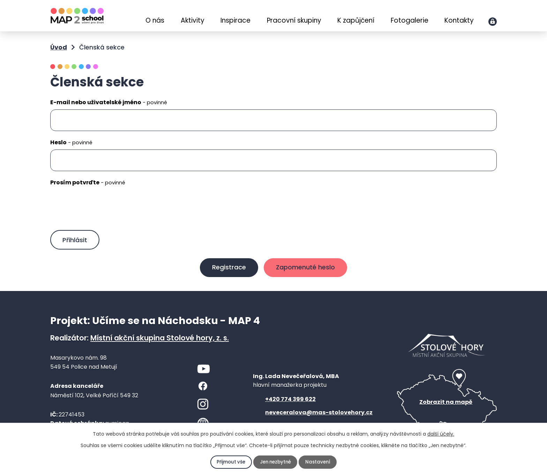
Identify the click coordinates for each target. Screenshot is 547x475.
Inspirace (235, 20)
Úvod (130, 16)
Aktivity (192, 20)
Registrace (227, 270)
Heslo (71, 142)
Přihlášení (492, 21)
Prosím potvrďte (87, 182)
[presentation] (103, 209)
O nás (154, 20)
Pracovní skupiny (294, 20)
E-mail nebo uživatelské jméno (108, 102)
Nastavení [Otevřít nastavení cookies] (319, 462)
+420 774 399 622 (290, 402)
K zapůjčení (355, 20)
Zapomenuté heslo (307, 270)
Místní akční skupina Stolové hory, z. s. (159, 341)
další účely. (440, 433)
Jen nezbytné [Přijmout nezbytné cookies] (275, 462)
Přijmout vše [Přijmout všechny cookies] (230, 462)
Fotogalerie (409, 20)
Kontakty (459, 20)
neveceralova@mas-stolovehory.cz (319, 416)
